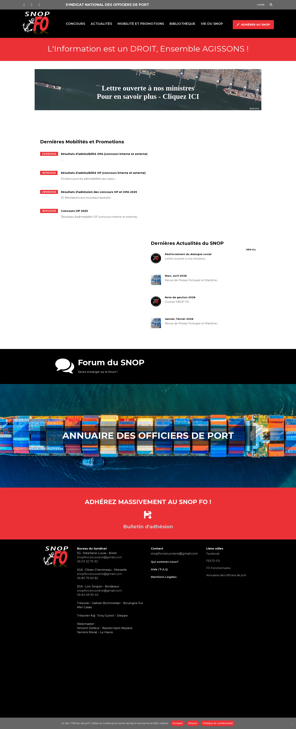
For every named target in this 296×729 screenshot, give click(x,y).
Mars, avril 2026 (176, 275)
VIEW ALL (251, 249)
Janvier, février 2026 (179, 318)
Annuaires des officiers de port (226, 575)
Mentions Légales (164, 577)
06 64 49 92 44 (87, 594)
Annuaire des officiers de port (148, 435)
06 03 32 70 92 (87, 561)
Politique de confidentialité (218, 723)
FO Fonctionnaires (218, 568)
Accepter (178, 723)
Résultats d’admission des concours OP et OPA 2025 (99, 192)
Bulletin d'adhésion (148, 527)
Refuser (192, 723)
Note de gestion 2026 (180, 297)
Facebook (212, 553)
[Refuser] (291, 723)
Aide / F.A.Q (159, 569)
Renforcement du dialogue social (188, 254)
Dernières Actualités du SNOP (187, 243)
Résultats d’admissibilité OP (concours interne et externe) (103, 173)
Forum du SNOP (111, 362)
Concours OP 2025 (74, 211)
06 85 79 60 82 (87, 578)
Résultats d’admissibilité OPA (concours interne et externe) (104, 154)
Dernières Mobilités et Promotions (82, 141)
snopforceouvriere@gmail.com (99, 557)
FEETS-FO (213, 561)
